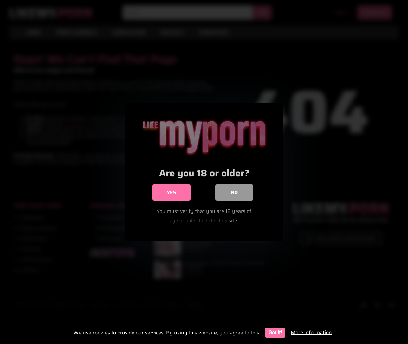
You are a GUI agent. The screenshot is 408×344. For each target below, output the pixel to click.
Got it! (275, 332)
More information (311, 332)
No (234, 192)
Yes (171, 192)
